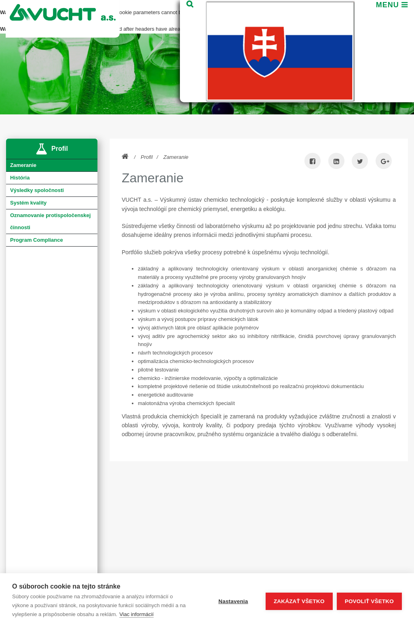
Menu (390, 19)
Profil (147, 157)
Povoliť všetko (369, 601)
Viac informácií (136, 614)
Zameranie (175, 157)
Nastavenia (233, 601)
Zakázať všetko (299, 601)
